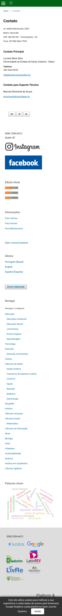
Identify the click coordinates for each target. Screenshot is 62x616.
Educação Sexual (15, 324)
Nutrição (11, 389)
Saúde (10, 384)
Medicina (11, 394)
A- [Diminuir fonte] (26, 114)
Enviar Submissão (16, 286)
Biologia (9, 438)
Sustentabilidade (13, 453)
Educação (9, 314)
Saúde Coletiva (14, 369)
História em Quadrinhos (16, 463)
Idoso (7, 433)
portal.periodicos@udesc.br (16, 96)
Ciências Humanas (14, 413)
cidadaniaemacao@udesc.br (17, 75)
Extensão (9, 349)
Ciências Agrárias (13, 468)
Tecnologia (10, 344)
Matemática (12, 423)
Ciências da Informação (16, 428)
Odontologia (12, 399)
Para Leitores (11, 218)
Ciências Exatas (12, 418)
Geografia (9, 403)
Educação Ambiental (16, 319)
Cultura (8, 359)
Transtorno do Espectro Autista (21, 374)
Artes (7, 443)
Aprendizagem (14, 339)
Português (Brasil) (14, 262)
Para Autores (11, 223)
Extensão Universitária (17, 354)
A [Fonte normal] (19, 114)
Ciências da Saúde (14, 364)
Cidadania (10, 448)
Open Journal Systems (16, 242)
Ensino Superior (14, 334)
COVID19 (11, 379)
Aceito (37, 611)
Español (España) (14, 272)
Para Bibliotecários (14, 228)
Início (5, 11)
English (8, 267)
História (8, 408)
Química (9, 458)
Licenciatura (12, 329)
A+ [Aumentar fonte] (12, 114)
